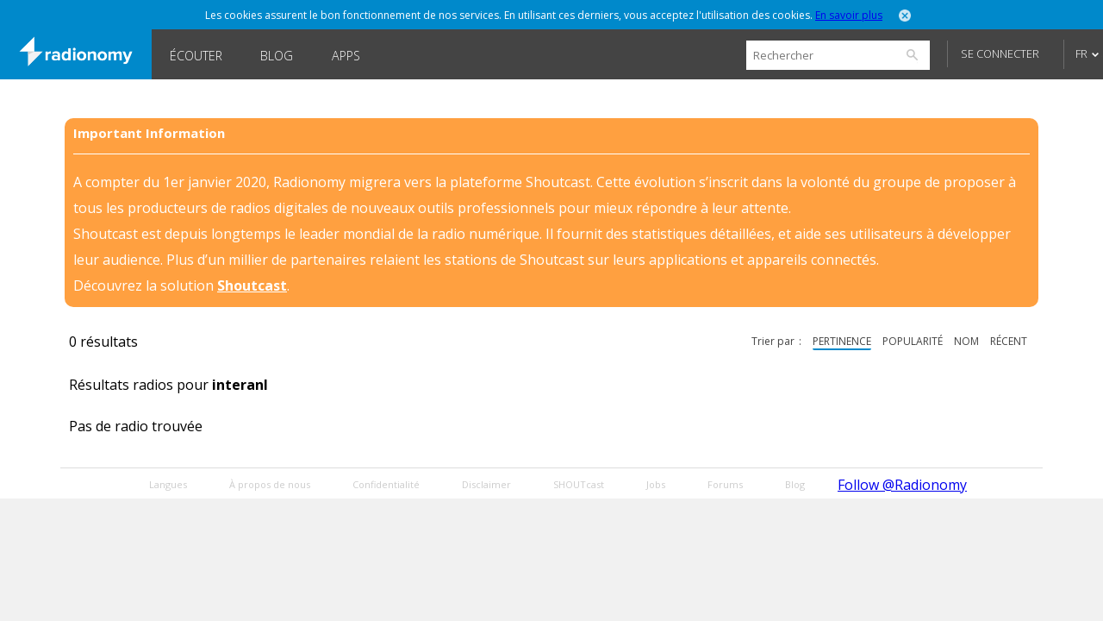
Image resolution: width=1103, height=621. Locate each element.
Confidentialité (386, 484)
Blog (276, 55)
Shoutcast (252, 285)
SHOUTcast (578, 484)
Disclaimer (486, 484)
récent (1008, 341)
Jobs (655, 484)
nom (966, 341)
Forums (725, 484)
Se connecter (1000, 53)
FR (1081, 53)
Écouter (196, 55)
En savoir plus (848, 15)
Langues (168, 484)
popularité (912, 341)
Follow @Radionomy (902, 484)
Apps (346, 55)
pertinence (842, 341)
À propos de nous (269, 484)
